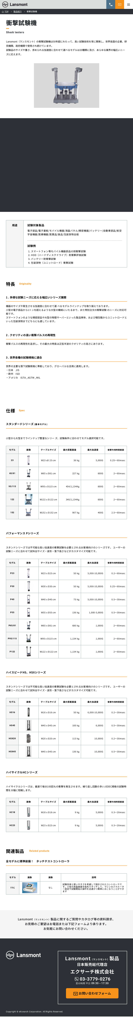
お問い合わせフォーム (92, 994)
